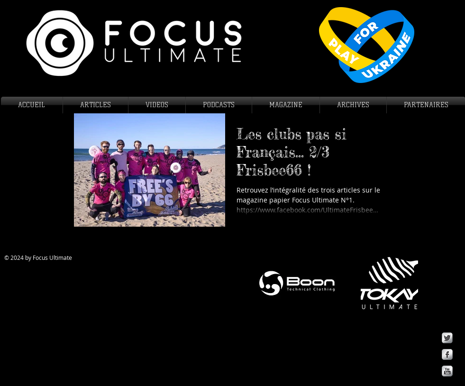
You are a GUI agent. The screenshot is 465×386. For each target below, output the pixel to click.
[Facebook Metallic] (447, 354)
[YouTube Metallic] (447, 371)
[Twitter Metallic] (447, 337)
